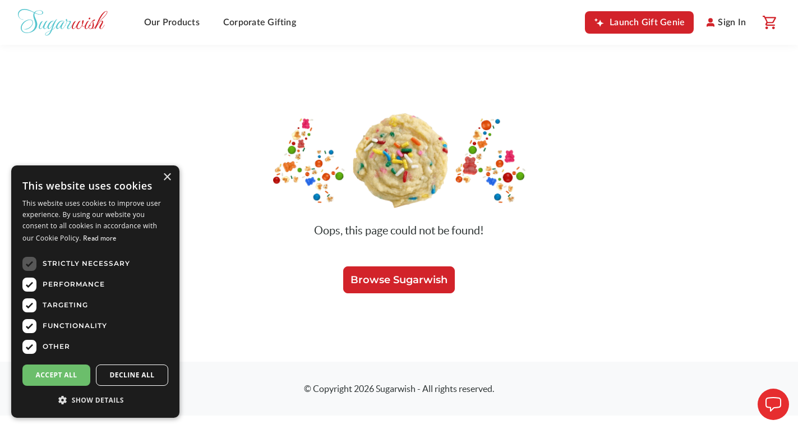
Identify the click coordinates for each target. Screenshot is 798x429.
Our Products (172, 22)
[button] (95, 400)
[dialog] (95, 291)
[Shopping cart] (769, 22)
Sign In (732, 22)
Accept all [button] (56, 375)
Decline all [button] (132, 375)
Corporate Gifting (259, 22)
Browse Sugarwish (399, 280)
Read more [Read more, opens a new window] (100, 238)
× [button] (167, 177)
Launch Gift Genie (647, 22)
